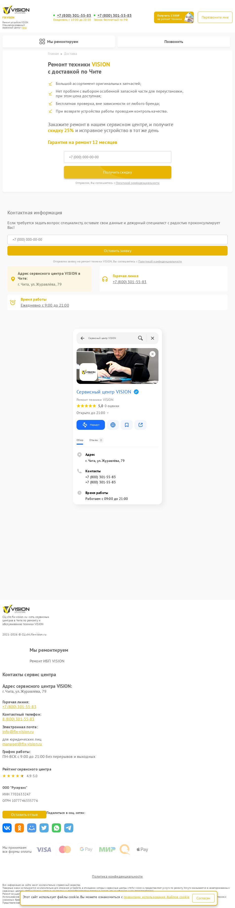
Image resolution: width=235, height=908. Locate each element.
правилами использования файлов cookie (157, 897)
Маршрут (90, 425)
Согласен (203, 898)
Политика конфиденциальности (117, 876)
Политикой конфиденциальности (137, 183)
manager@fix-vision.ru (22, 743)
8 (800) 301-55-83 (18, 718)
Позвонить (173, 41)
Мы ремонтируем (58, 41)
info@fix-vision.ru (18, 731)
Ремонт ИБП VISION (47, 660)
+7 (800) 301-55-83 (74, 15)
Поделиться (7, 827)
